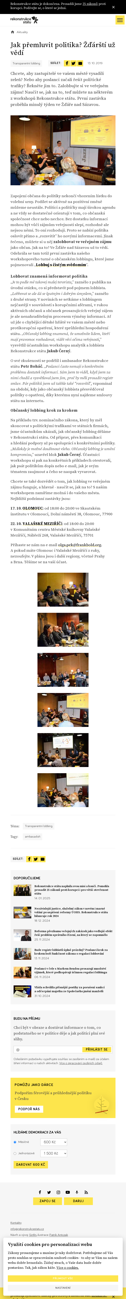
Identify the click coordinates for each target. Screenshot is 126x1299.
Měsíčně (21, 1142)
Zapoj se (48, 1201)
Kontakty (16, 1222)
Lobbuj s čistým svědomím (61, 264)
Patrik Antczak (58, 1234)
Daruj (78, 1201)
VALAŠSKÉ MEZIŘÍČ (41, 523)
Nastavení (63, 1287)
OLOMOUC (32, 508)
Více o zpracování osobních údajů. (81, 1063)
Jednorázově (24, 1153)
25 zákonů (90, 4)
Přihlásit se (97, 1049)
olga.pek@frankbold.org (79, 544)
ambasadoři (32, 836)
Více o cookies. (67, 1267)
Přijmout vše (63, 1278)
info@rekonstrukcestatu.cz (27, 1229)
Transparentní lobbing (26, 63)
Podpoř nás (29, 1109)
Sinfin (32, 1234)
